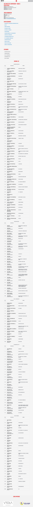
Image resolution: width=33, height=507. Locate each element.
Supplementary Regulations (8, 39)
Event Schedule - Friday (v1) (7, 28)
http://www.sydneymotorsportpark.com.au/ (11, 18)
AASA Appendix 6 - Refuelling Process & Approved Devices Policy (11, 23)
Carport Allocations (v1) (7, 26)
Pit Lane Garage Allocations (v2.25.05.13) (9, 36)
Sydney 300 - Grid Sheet (7, 41)
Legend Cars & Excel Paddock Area (8, 34)
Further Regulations (7, 31)
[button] (16, 1)
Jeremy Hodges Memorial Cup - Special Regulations (10, 33)
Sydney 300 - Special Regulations (8, 44)
